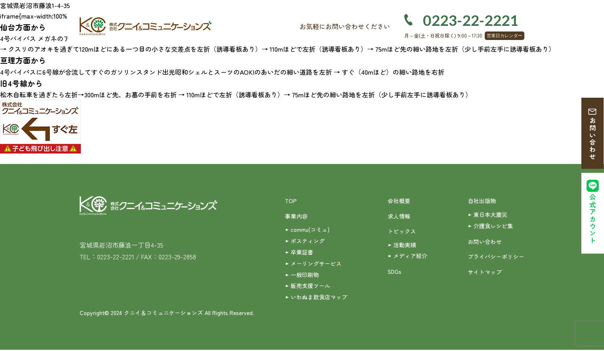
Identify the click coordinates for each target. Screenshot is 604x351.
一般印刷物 (305, 275)
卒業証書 (302, 252)
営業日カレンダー (504, 35)
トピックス (402, 231)
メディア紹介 (410, 256)
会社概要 (399, 201)
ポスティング (308, 241)
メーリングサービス (316, 264)
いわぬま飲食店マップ (319, 298)
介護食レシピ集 (493, 226)
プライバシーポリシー (496, 257)
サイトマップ (485, 272)
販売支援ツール (310, 287)
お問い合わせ (593, 139)
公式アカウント (593, 220)
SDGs (395, 272)
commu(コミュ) (310, 230)
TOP (291, 201)
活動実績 (404, 245)
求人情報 (399, 216)
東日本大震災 (490, 214)
